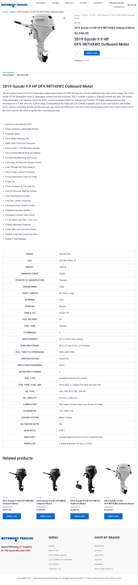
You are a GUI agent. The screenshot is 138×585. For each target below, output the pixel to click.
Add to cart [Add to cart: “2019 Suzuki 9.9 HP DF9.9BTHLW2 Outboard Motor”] (113, 516)
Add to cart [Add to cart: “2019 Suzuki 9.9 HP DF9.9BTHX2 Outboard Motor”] (12, 516)
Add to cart (92, 53)
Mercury (70, 3)
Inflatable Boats (116, 3)
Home (5, 12)
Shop (12, 12)
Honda (56, 3)
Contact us (119, 7)
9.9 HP (92, 15)
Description (8, 75)
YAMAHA (99, 3)
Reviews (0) (22, 75)
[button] (64, 18)
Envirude (42, 3)
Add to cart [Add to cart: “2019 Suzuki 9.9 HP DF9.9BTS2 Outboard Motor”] (79, 516)
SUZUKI (85, 3)
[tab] (8, 75)
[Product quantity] (78, 53)
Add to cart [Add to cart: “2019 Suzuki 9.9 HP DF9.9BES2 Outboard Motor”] (45, 516)
